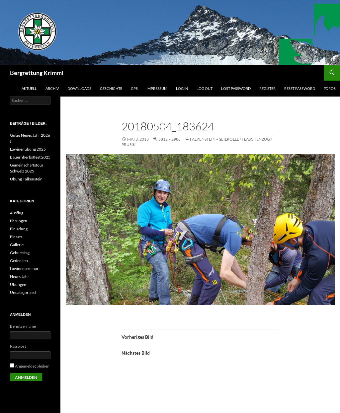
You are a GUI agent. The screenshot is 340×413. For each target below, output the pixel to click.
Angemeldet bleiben (32, 366)
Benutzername (23, 326)
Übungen (18, 284)
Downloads (79, 88)
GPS (134, 88)
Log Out (204, 88)
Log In (182, 88)
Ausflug (16, 212)
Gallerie (17, 244)
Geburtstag (20, 252)
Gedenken (19, 260)
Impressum (156, 88)
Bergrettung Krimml (36, 72)
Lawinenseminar (24, 268)
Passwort (18, 346)
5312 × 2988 (169, 139)
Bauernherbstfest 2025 (30, 157)
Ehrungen (18, 220)
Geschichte (111, 88)
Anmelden (26, 377)
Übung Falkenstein (26, 178)
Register (267, 88)
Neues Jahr (19, 276)
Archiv (52, 88)
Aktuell (29, 88)
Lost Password (236, 88)
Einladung (19, 228)
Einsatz (16, 236)
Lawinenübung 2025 (28, 149)
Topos (330, 88)
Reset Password (299, 88)
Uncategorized (23, 292)
